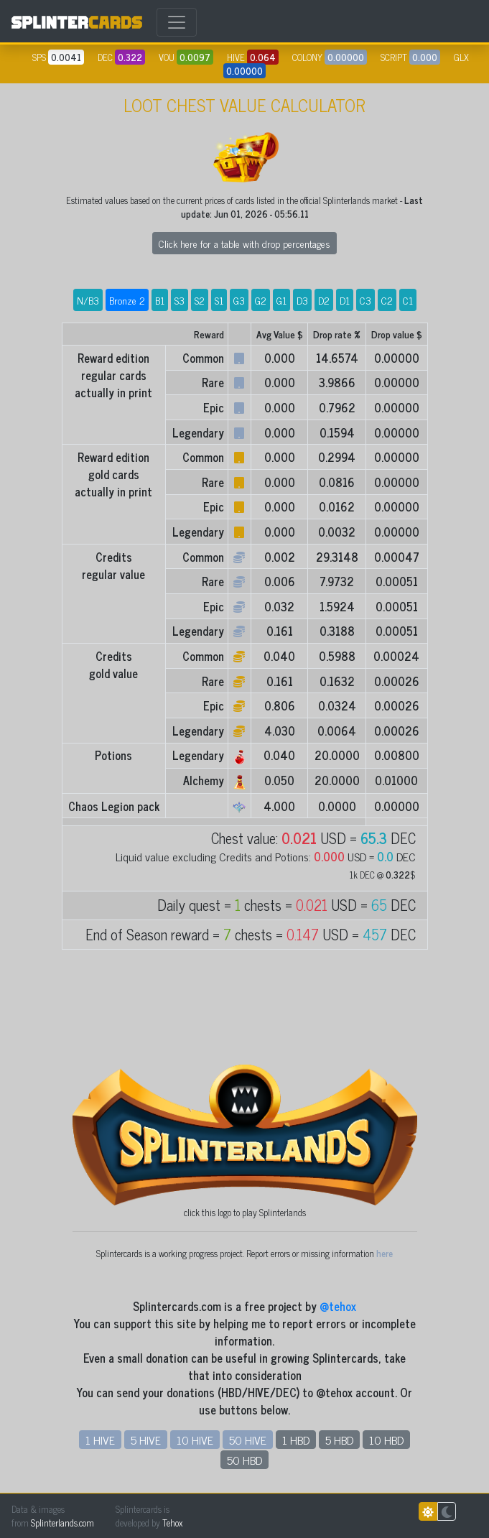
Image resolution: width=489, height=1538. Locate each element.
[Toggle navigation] (177, 22)
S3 (179, 300)
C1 (408, 300)
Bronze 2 (127, 300)
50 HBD (244, 1459)
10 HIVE (195, 1439)
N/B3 (88, 300)
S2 (200, 300)
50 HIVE (247, 1439)
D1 (345, 300)
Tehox (172, 1522)
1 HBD (295, 1439)
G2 (260, 300)
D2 (324, 300)
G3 (239, 300)
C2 (387, 300)
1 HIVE (100, 1439)
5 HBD (339, 1439)
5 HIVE (146, 1439)
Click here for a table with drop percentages (244, 243)
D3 (302, 300)
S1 (219, 300)
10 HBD (386, 1439)
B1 (159, 300)
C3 (365, 300)
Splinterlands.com (62, 1522)
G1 (281, 300)
